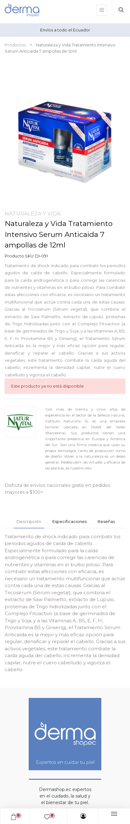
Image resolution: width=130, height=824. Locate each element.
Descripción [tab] (29, 521)
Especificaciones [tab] (69, 521)
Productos (15, 44)
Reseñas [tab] (106, 521)
